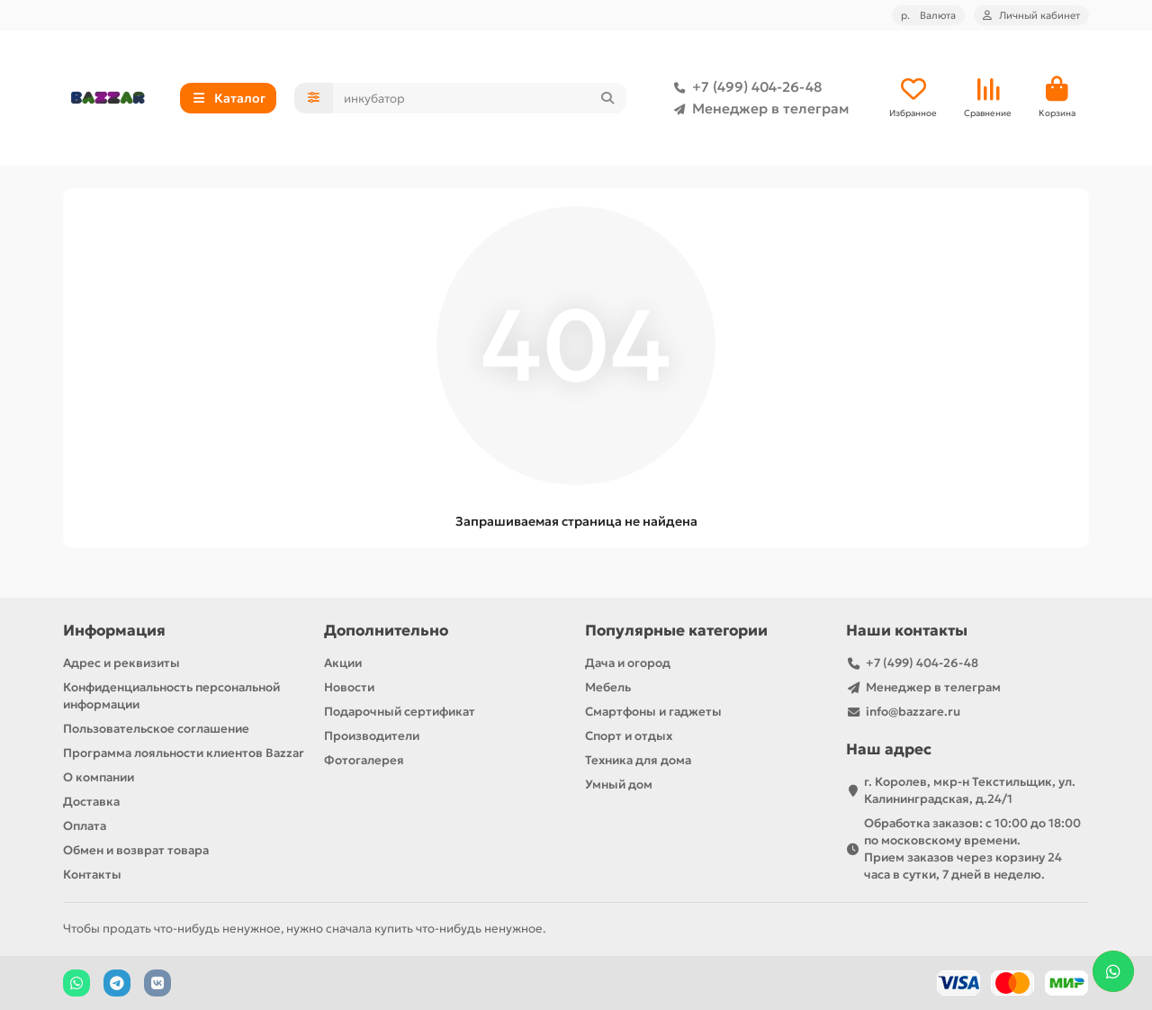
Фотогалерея (364, 760)
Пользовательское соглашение (156, 728)
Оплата (84, 826)
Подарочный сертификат (399, 711)
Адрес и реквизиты (121, 663)
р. (928, 15)
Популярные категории (676, 630)
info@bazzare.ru (913, 711)
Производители (371, 736)
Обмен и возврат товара (136, 850)
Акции (343, 663)
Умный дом (618, 784)
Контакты (92, 874)
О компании (98, 777)
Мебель (608, 687)
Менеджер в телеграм (758, 109)
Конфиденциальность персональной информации (171, 696)
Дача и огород (627, 663)
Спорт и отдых (628, 736)
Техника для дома (638, 760)
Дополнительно (386, 630)
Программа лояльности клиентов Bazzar (183, 753)
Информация (114, 630)
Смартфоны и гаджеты (653, 711)
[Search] (480, 98)
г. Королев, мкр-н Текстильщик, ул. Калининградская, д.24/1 (970, 790)
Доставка (91, 801)
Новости (349, 687)
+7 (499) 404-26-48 (744, 87)
